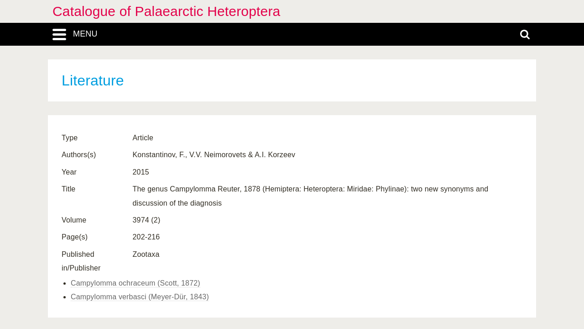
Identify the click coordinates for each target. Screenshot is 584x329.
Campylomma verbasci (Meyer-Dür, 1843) (140, 297)
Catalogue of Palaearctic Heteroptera (166, 11)
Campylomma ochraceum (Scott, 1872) (135, 283)
